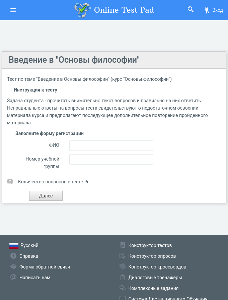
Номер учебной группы (42, 162)
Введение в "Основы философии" (74, 60)
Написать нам (34, 277)
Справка (28, 256)
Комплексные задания (154, 288)
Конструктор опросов (152, 256)
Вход (213, 10)
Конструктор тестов (150, 245)
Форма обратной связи (44, 266)
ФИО (54, 145)
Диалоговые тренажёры (155, 277)
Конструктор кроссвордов (157, 266)
